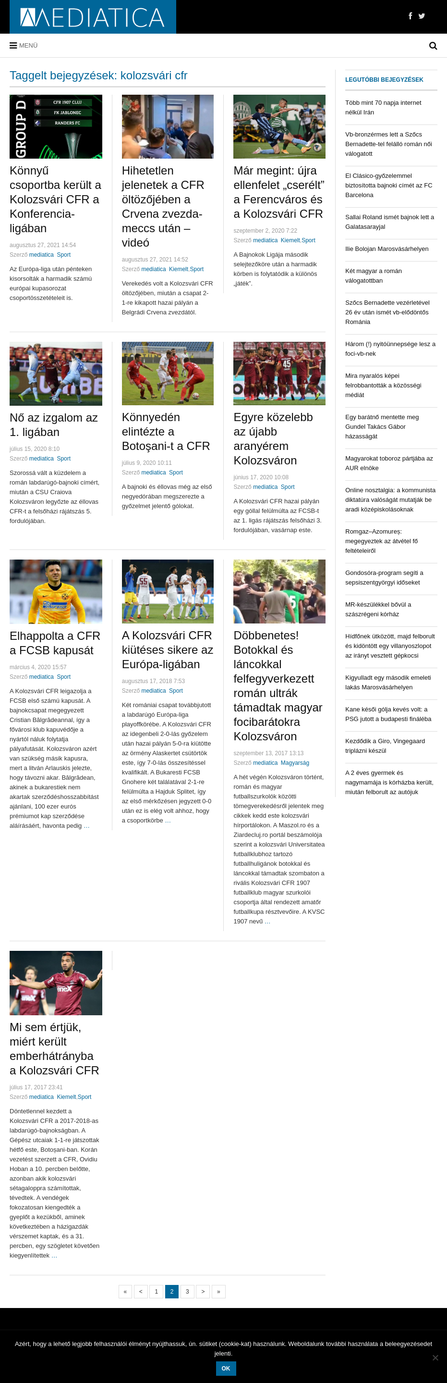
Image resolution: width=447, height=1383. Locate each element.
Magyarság (295, 763)
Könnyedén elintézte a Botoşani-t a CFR (166, 431)
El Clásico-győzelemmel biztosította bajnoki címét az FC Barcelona (388, 185)
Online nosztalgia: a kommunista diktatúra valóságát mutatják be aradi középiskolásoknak (390, 499)
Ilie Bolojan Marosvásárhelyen (386, 248)
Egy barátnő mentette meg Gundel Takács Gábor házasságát (382, 426)
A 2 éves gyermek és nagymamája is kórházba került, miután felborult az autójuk (389, 782)
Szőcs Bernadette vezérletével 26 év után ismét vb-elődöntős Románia (387, 312)
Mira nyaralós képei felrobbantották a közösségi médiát (383, 385)
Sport (64, 254)
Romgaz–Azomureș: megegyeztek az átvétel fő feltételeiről (381, 541)
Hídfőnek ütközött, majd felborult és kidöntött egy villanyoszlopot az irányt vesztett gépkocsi (390, 646)
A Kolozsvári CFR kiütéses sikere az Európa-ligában (168, 650)
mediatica (153, 269)
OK (226, 1368)
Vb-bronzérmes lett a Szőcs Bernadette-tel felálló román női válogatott (388, 144)
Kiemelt (178, 269)
